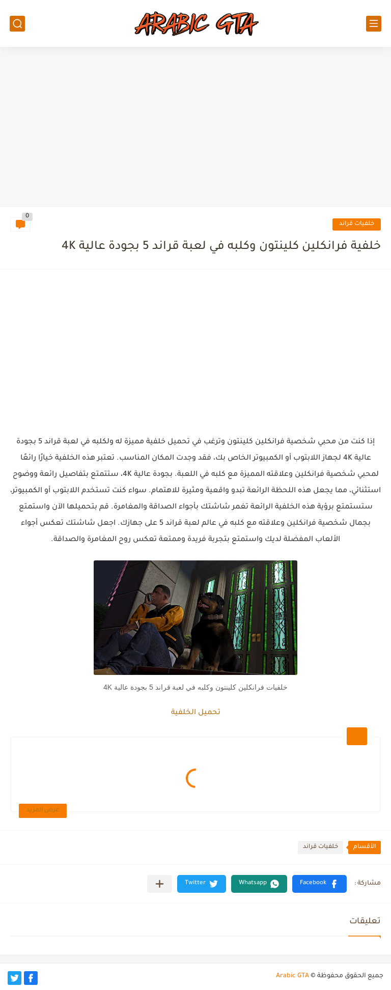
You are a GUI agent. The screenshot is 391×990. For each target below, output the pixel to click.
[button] (319, 884)
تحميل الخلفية (195, 713)
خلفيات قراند (356, 224)
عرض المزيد (42, 810)
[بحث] (17, 24)
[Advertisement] (195, 128)
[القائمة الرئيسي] (373, 24)
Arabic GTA (292, 976)
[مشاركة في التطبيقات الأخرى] (159, 884)
